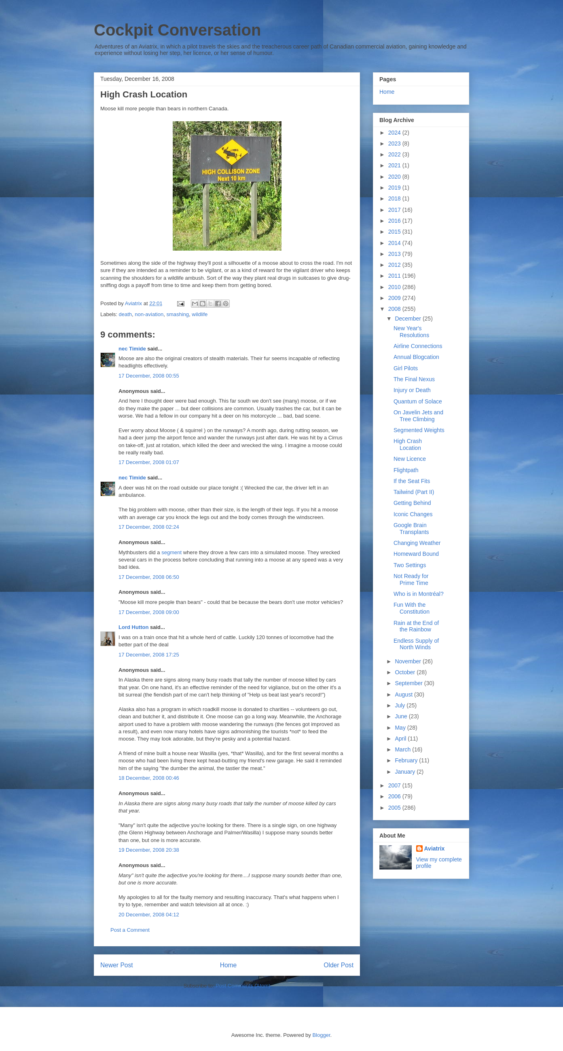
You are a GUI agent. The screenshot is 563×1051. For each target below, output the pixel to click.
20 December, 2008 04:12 (149, 915)
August (404, 694)
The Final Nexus (414, 379)
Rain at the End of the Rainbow (416, 626)
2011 (395, 275)
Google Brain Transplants (411, 528)
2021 (395, 165)
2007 (395, 785)
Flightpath (406, 470)
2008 (395, 309)
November (408, 661)
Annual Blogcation (416, 357)
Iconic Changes (413, 514)
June (401, 716)
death (125, 314)
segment (171, 552)
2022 (395, 154)
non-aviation (149, 314)
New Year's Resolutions (411, 331)
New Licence (410, 459)
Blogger (321, 1035)
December (408, 318)
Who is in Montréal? (419, 594)
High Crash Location (408, 444)
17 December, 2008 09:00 (149, 612)
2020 (395, 176)
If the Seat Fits (412, 481)
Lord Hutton (133, 627)
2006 (395, 796)
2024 (395, 132)
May (401, 727)
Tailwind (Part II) (414, 492)
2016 (395, 220)
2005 (395, 807)
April (401, 738)
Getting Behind (412, 503)
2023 (395, 143)
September (409, 683)
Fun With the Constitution (412, 608)
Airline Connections (418, 346)
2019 (395, 187)
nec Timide (132, 349)
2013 (395, 254)
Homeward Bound (416, 554)
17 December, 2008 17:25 (149, 655)
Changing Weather (417, 543)
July (400, 705)
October (406, 672)
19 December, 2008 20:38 (149, 850)
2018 (395, 198)
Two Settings (410, 565)
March (403, 749)
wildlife (199, 314)
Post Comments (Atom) (243, 986)
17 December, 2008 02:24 (149, 527)
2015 (395, 231)
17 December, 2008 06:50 (149, 577)
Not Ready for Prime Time (411, 579)
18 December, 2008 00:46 (149, 778)
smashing (177, 314)
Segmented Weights (419, 430)
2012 (395, 265)
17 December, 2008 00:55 (149, 376)
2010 (395, 287)
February (407, 760)
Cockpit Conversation (177, 30)
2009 (395, 298)
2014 (395, 243)
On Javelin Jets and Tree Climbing (418, 415)
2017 (395, 210)
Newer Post (116, 965)
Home (228, 965)
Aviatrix (434, 848)
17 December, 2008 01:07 (149, 462)
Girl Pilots (406, 368)
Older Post (338, 965)
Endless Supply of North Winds (416, 644)
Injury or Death (412, 390)
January (406, 771)
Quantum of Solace (418, 401)
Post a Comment (130, 930)
